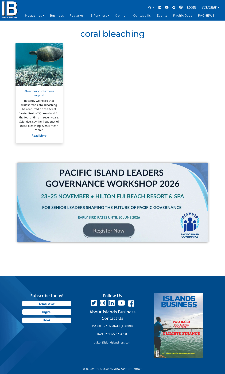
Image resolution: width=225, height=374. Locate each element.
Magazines (33, 15)
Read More (39, 135)
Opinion (121, 15)
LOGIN (191, 7)
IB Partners (98, 15)
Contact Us (142, 15)
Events (162, 15)
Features (77, 15)
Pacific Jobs (182, 15)
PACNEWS (206, 15)
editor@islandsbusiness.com (112, 342)
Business (57, 15)
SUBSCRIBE (209, 7)
